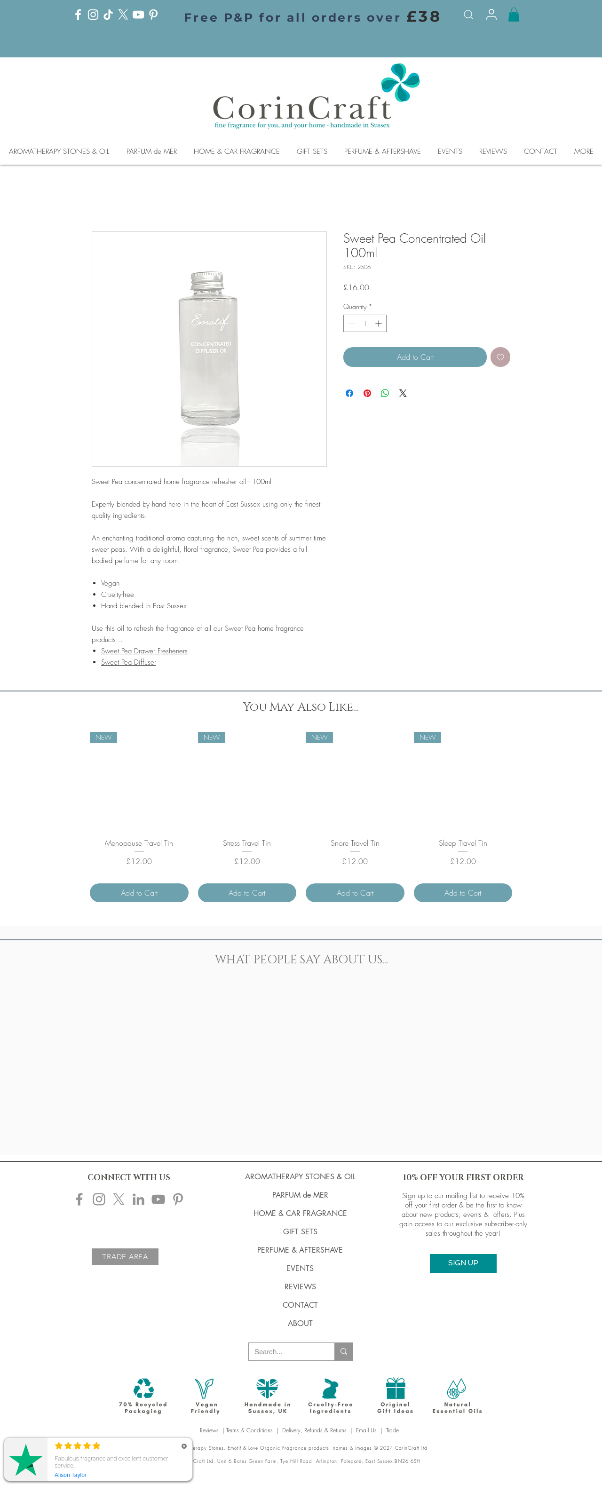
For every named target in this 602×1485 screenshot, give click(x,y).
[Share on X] (403, 393)
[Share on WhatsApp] (385, 393)
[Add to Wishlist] (500, 357)
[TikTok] (108, 15)
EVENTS (300, 1268)
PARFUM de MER (300, 1195)
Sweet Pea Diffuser (128, 662)
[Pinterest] (153, 15)
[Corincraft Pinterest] (178, 1199)
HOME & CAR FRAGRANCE (300, 1213)
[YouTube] (138, 15)
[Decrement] (350, 323)
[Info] (491, 15)
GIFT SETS (300, 1232)
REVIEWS (300, 1287)
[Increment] (379, 323)
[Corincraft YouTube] (158, 1199)
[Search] (468, 15)
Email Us (366, 1430)
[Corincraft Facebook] (79, 1199)
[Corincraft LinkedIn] (138, 1199)
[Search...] (284, 1351)
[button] (514, 15)
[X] (123, 15)
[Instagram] (93, 15)
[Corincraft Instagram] (99, 1199)
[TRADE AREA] (125, 1256)
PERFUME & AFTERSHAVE (300, 1250)
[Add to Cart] (139, 892)
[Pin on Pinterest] (367, 393)
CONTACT (300, 1305)
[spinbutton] (364, 323)
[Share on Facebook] (349, 393)
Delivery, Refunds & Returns (314, 1430)
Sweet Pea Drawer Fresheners (144, 651)
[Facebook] (78, 15)
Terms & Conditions (249, 1430)
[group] (301, 817)
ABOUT (300, 1323)
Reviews (210, 1430)
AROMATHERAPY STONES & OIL (300, 1177)
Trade (393, 1430)
